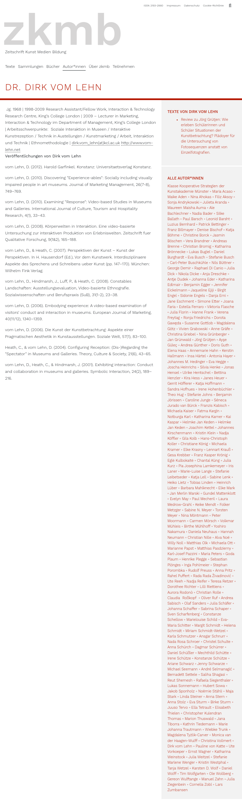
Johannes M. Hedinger (186, 362)
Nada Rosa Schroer (184, 642)
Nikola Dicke (188, 274)
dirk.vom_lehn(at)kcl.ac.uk (96, 142)
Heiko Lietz (177, 482)
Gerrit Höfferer (180, 383)
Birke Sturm (221, 702)
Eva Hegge (217, 362)
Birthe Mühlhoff (197, 526)
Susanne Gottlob (198, 323)
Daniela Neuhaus (203, 532)
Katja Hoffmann (209, 383)
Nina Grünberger (213, 334)
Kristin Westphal (212, 762)
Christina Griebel (182, 334)
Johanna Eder (203, 279)
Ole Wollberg (220, 774)
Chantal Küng (208, 460)
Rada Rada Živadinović (212, 576)
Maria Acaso (222, 191)
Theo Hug (176, 395)
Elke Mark (226, 488)
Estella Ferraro (191, 307)
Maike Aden (177, 197)
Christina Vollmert (216, 741)
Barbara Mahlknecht (198, 488)
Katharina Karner (208, 417)
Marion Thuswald (199, 719)
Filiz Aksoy (224, 197)
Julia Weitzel (199, 757)
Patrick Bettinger (212, 224)
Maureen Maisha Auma (187, 208)
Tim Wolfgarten (193, 774)
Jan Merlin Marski (185, 493)
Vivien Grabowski (193, 329)
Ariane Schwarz (181, 664)
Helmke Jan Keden (198, 422)
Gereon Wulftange (183, 779)
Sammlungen (30, 66)
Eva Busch (197, 257)
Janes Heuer (213, 378)
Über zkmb (99, 66)
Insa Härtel (197, 356)
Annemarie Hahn (204, 350)
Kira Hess (192, 378)
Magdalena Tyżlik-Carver (188, 735)
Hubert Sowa (214, 686)
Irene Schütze (179, 658)
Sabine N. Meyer (198, 510)
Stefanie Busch (221, 257)
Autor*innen (74, 66)
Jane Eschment (181, 301)
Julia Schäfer (221, 603)
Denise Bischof (209, 230)
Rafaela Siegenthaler (213, 680)
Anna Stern (215, 696)
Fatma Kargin (208, 411)
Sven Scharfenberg (184, 614)
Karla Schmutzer (182, 636)
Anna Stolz (177, 702)
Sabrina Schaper (214, 609)
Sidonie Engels (192, 295)
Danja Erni (217, 295)
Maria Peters (211, 554)
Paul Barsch (193, 219)
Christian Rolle (208, 592)
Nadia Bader (202, 213)
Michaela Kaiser (181, 411)
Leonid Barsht (218, 219)
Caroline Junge (197, 400)
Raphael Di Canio (208, 268)
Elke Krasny (193, 449)
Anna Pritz (224, 570)
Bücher (53, 66)
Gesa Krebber (179, 455)
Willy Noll (175, 543)
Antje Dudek (178, 279)
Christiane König (194, 444)
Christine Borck (196, 235)
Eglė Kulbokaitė (181, 460)
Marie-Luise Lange (196, 471)
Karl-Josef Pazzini (182, 554)
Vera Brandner (197, 241)
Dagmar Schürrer (209, 647)
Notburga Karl (179, 417)
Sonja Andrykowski (183, 202)
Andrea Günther (195, 345)
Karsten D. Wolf (205, 768)
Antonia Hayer (221, 356)
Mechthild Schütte (213, 653)
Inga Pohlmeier (196, 565)
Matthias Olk (197, 543)
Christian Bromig (197, 246)
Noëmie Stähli (210, 691)
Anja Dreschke (214, 274)
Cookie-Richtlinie (213, 5)
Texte (10, 66)
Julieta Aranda (215, 202)
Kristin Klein (206, 433)
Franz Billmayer (181, 230)
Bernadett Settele (182, 674)
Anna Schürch (179, 647)
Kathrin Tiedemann (199, 724)
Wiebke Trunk (216, 729)
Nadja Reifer (196, 581)
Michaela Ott (222, 543)
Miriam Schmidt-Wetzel (205, 631)
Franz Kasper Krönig (211, 455)
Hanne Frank (202, 312)
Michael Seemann (183, 669)
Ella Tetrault (201, 707)
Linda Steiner (191, 696)
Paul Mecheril (203, 499)
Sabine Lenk (220, 477)
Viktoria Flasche (220, 307)
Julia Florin (179, 312)
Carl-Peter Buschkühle (189, 263)
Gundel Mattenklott (219, 493)
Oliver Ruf (209, 598)
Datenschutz (192, 5)
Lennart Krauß (218, 449)
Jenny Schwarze (211, 664)
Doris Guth (220, 345)
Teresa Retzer (222, 581)
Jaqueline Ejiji (202, 290)
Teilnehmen (124, 66)
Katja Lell (198, 477)
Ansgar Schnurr (212, 636)
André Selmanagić (216, 669)
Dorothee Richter (182, 587)
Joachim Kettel (201, 427)
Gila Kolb (189, 438)
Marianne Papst (181, 548)
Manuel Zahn (212, 779)
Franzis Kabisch (214, 405)
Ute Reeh (175, 581)
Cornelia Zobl (201, 784)
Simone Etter (209, 301)
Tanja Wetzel (178, 768)
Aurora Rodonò (180, 592)
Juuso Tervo (178, 707)
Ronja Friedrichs (197, 318)
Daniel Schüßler (181, 653)
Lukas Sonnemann (183, 686)
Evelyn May (179, 499)
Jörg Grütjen (205, 340)
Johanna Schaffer (182, 609)
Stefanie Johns (200, 395)
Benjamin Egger (197, 285)
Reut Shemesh (180, 680)
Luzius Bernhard (181, 224)
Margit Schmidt (207, 625)
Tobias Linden (201, 482)
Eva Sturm (198, 702)
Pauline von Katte (210, 746)
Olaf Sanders (195, 603)
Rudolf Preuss (200, 570)
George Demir (179, 268)
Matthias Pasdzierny (214, 548)
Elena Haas (177, 350)
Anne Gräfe (220, 329)
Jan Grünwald (179, 340)
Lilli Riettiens (211, 587)
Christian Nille (199, 537)
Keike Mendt (205, 504)
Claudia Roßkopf (183, 598)
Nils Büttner (222, 263)
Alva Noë (222, 537)
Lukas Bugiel (200, 252)
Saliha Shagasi (213, 674)
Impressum (174, 5)
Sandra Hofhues (181, 389)
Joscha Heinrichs (182, 367)
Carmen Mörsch (203, 521)
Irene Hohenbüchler (215, 389)
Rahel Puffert (179, 576)
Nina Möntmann (194, 515)
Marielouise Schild (201, 619)
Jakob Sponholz (181, 691)
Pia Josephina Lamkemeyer (202, 466)
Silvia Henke (210, 367)
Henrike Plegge (194, 559)
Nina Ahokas (201, 197)
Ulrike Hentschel (196, 372)
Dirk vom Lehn (180, 746)
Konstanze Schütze (211, 658)
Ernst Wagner (199, 751)
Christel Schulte (216, 642)
